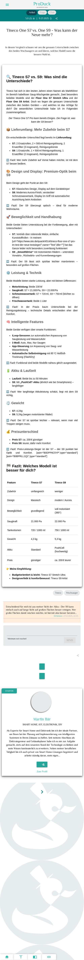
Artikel (32, 12)
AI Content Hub (42, 7)
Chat (52, 12)
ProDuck (42, 3)
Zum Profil (42, 771)
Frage (42, 12)
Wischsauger (72, 593)
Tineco (58, 593)
